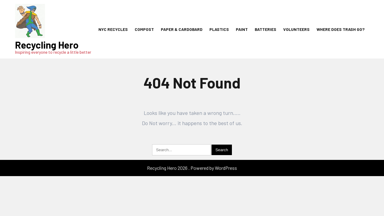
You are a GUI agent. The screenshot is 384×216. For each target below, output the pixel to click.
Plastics (219, 29)
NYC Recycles (113, 29)
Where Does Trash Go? (340, 29)
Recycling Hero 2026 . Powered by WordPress (192, 168)
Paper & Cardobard (181, 29)
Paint (242, 29)
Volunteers (296, 29)
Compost (144, 29)
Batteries (265, 29)
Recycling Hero (47, 44)
